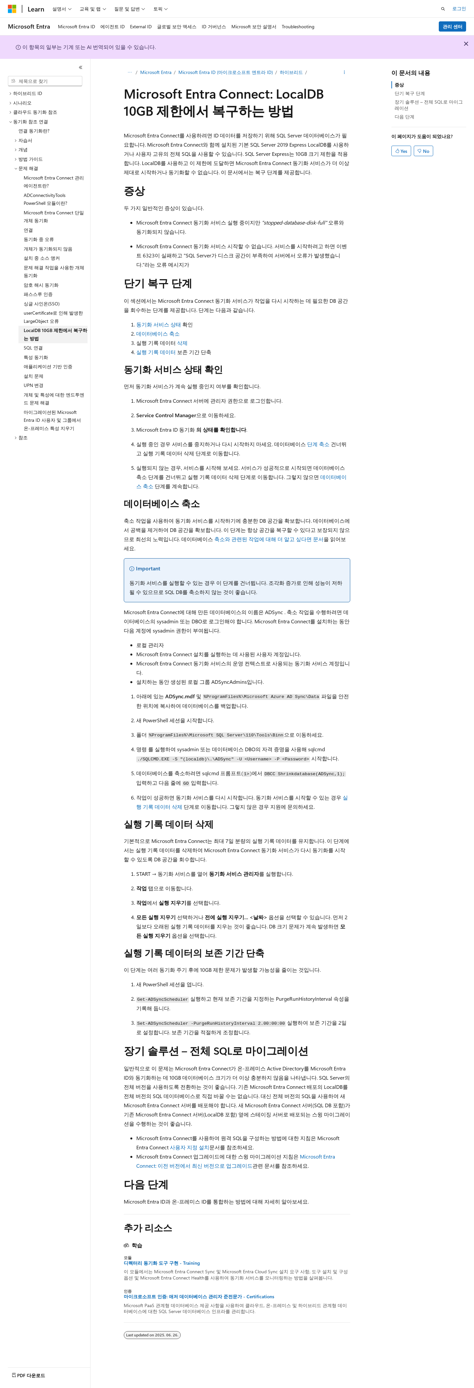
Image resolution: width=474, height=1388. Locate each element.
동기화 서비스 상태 (158, 324)
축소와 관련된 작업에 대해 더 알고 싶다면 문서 (269, 539)
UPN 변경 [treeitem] (33, 385)
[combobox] (45, 81)
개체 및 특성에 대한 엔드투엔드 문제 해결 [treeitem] (54, 399)
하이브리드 (291, 72)
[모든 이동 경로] (129, 72)
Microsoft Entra (155, 72)
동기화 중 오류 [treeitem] (39, 239)
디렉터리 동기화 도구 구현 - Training (162, 1263)
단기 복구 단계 (410, 93)
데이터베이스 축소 (158, 333)
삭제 (182, 342)
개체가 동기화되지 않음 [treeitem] (48, 249)
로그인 (459, 8)
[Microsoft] (12, 9)
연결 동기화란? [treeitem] (33, 131)
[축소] (81, 67)
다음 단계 (404, 116)
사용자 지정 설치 (189, 1147)
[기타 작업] (344, 72)
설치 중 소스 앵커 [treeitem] (42, 258)
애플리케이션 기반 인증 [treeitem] (48, 366)
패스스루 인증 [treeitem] (38, 294)
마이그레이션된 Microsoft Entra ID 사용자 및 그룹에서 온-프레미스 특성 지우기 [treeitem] (52, 420)
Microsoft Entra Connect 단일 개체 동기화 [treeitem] (54, 216)
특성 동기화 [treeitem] (36, 357)
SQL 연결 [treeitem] (33, 348)
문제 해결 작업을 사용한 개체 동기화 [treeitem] (54, 271)
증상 (399, 85)
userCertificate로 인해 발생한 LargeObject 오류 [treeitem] (53, 317)
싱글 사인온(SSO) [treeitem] (42, 303)
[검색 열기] (443, 9)
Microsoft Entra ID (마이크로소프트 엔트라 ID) (225, 72)
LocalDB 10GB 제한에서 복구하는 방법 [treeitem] (55, 334)
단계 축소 (318, 444)
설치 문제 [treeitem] (33, 376)
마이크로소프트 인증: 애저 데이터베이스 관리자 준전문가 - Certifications (199, 1297)
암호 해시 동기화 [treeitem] (41, 285)
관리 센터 (452, 26)
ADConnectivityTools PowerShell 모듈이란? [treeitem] (45, 199)
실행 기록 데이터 (156, 351)
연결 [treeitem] (28, 230)
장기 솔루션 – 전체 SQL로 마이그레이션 (429, 105)
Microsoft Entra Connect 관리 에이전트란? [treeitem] (54, 182)
